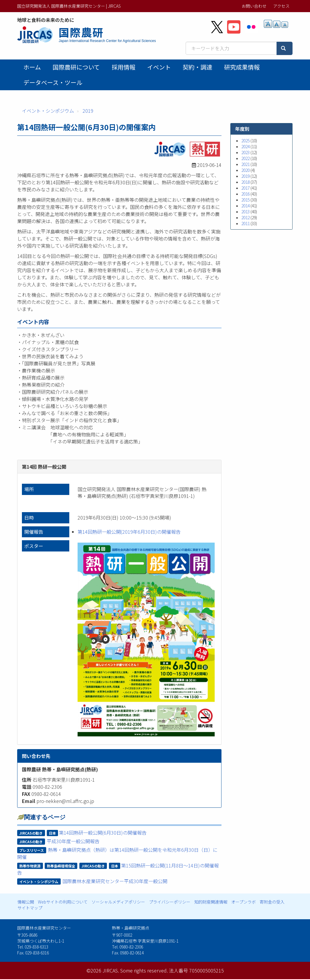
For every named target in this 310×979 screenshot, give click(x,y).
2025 (245, 140)
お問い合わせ (254, 6)
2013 (245, 211)
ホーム (32, 67)
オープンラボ (243, 902)
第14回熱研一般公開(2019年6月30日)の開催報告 (129, 531)
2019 (88, 110)
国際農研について (76, 67)
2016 (245, 194)
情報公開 (25, 902)
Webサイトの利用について (63, 902)
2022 (245, 158)
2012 (245, 217)
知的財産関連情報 (210, 902)
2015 (245, 200)
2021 (245, 164)
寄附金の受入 (272, 902)
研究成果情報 (242, 67)
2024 (245, 146)
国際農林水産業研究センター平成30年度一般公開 (114, 881)
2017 (245, 188)
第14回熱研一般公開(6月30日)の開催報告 (103, 832)
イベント (159, 67)
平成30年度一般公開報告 (73, 841)
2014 (245, 206)
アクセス (281, 6)
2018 (245, 182)
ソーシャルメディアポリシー (118, 902)
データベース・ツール (52, 82)
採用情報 (123, 67)
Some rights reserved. (144, 970)
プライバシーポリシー (169, 902)
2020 (245, 170)
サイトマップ (29, 908)
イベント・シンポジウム (48, 110)
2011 (245, 223)
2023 (245, 152)
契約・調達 (197, 67)
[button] (146, 639)
